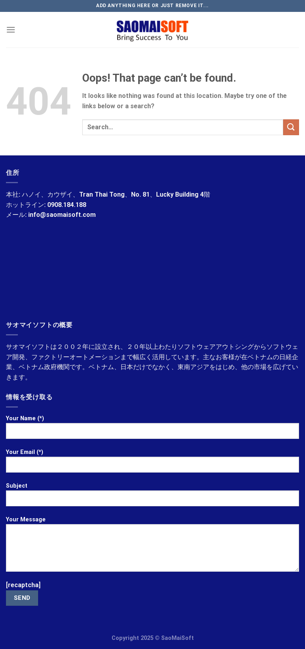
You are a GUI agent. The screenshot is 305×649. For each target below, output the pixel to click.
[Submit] (291, 127)
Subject (152, 497)
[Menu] (10, 29)
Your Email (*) (152, 464)
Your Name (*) (152, 430)
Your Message (152, 547)
